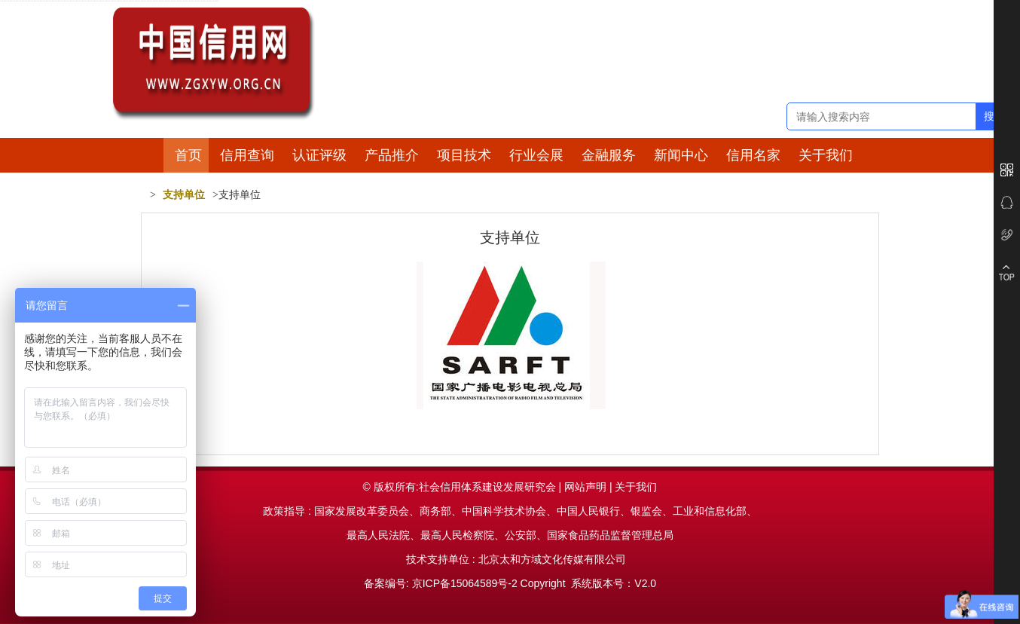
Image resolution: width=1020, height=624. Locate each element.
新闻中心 (681, 155)
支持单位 (184, 194)
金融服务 (609, 155)
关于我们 (826, 155)
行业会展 (536, 155)
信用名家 (753, 155)
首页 (188, 155)
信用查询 (247, 155)
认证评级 (319, 155)
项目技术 (464, 155)
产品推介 (392, 155)
